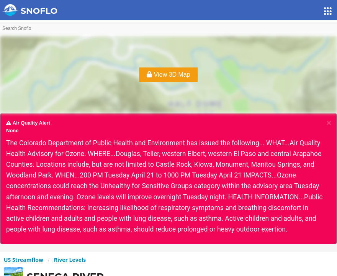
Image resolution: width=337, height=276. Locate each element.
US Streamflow (23, 259)
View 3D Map (168, 74)
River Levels (70, 259)
